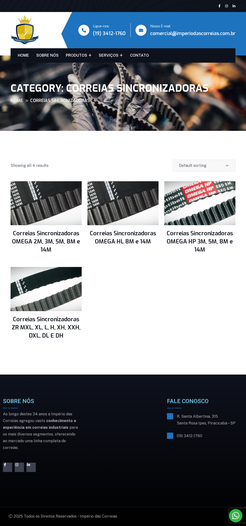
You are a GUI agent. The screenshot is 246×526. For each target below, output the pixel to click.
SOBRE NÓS (47, 55)
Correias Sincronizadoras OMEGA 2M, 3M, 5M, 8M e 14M (46, 242)
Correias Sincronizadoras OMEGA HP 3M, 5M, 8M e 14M (200, 242)
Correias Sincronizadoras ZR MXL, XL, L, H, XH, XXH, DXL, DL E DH (46, 327)
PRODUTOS (76, 55)
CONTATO (139, 55)
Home (17, 100)
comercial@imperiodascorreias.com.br (192, 33)
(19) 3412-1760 (109, 33)
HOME (23, 55)
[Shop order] (204, 166)
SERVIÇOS (108, 55)
